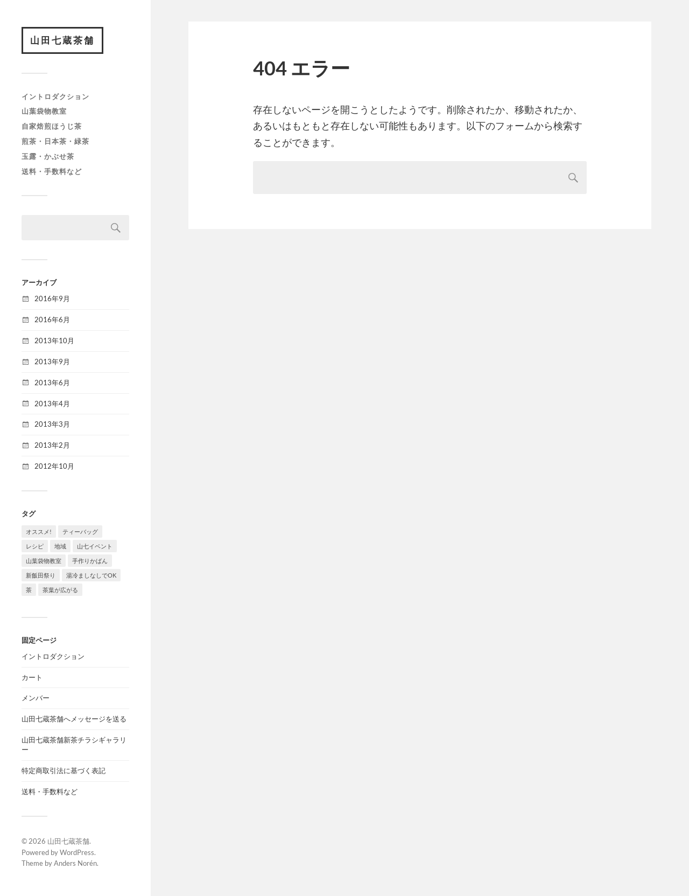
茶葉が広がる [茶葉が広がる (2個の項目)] (60, 589)
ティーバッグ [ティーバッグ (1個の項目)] (80, 531)
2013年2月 (52, 445)
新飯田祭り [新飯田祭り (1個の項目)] (40, 575)
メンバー (36, 697)
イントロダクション (55, 96)
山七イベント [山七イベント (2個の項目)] (95, 546)
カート (32, 677)
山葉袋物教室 (44, 111)
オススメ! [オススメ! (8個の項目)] (39, 531)
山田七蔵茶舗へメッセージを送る (74, 718)
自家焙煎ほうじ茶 (52, 126)
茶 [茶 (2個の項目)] (29, 589)
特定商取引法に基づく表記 (64, 770)
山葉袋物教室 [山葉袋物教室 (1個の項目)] (43, 560)
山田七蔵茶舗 (62, 40)
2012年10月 (54, 466)
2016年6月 (52, 319)
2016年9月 (52, 298)
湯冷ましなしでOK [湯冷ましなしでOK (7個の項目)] (91, 575)
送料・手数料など (52, 171)
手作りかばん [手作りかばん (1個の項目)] (90, 560)
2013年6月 (52, 382)
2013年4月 (52, 403)
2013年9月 (52, 361)
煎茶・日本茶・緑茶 (55, 141)
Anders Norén (75, 863)
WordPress (77, 852)
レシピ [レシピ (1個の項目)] (35, 546)
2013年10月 (54, 340)
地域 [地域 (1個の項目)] (60, 546)
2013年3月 (52, 424)
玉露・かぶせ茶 (48, 156)
